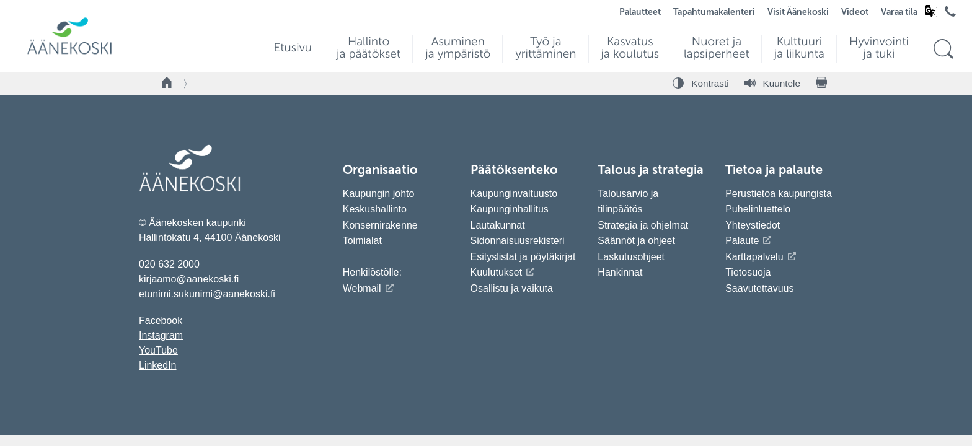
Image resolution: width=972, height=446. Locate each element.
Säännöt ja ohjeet (636, 240)
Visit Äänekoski (798, 12)
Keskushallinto (375, 209)
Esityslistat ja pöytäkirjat (523, 256)
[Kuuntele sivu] (772, 83)
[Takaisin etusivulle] (167, 83)
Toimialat (362, 240)
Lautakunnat (498, 225)
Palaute (742, 240)
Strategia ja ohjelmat (643, 225)
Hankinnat (621, 272)
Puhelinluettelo (757, 209)
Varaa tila (899, 12)
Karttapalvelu (754, 256)
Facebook (160, 320)
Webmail (362, 288)
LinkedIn (158, 365)
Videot (854, 12)
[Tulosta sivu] (821, 83)
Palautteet (640, 12)
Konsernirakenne (380, 225)
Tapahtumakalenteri (714, 12)
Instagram (161, 335)
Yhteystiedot (752, 225)
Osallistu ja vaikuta (512, 288)
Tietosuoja (748, 272)
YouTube (158, 350)
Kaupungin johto (379, 193)
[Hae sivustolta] (943, 49)
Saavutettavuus (759, 288)
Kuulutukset (497, 272)
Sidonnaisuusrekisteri (518, 240)
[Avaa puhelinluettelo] (950, 14)
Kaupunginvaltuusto (514, 193)
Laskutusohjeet (631, 256)
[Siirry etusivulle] (69, 53)
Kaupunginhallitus (510, 209)
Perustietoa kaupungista (778, 193)
